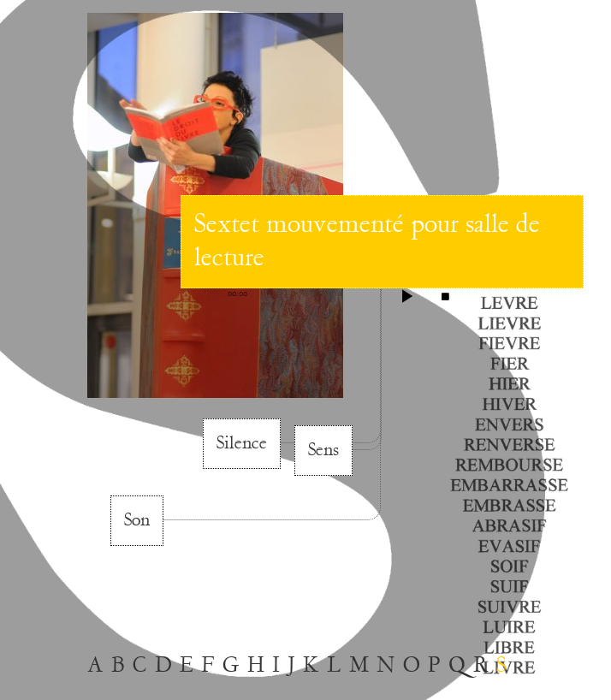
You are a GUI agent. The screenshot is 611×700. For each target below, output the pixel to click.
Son (137, 520)
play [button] (407, 296)
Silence (242, 443)
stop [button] (445, 296)
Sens (323, 450)
